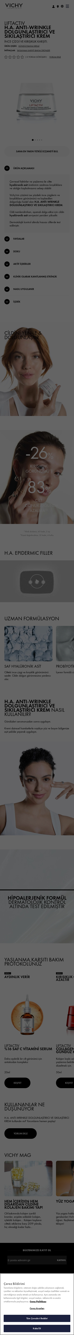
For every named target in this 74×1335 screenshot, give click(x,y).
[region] (37, 1304)
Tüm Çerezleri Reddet (37, 1318)
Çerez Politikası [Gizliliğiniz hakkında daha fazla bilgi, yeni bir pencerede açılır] (38, 1301)
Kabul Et (37, 1328)
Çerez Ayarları (37, 1308)
